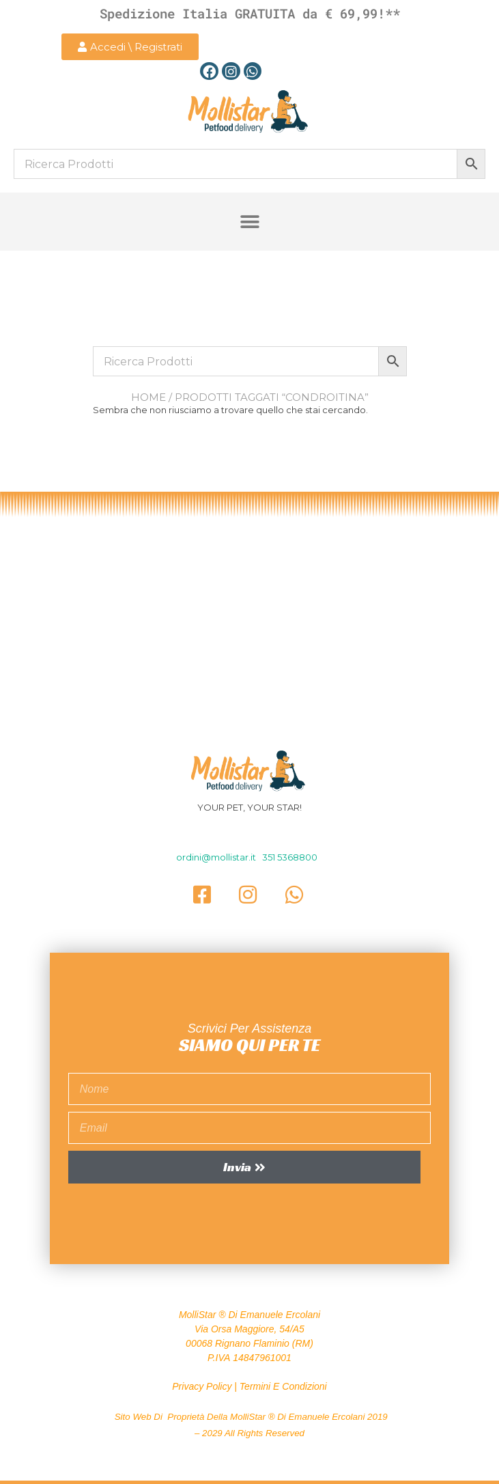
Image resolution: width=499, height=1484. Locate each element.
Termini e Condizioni (283, 1386)
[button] (249, 221)
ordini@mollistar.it (217, 857)
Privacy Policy (201, 1386)
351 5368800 (289, 857)
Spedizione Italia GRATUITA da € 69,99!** (250, 13)
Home (148, 397)
